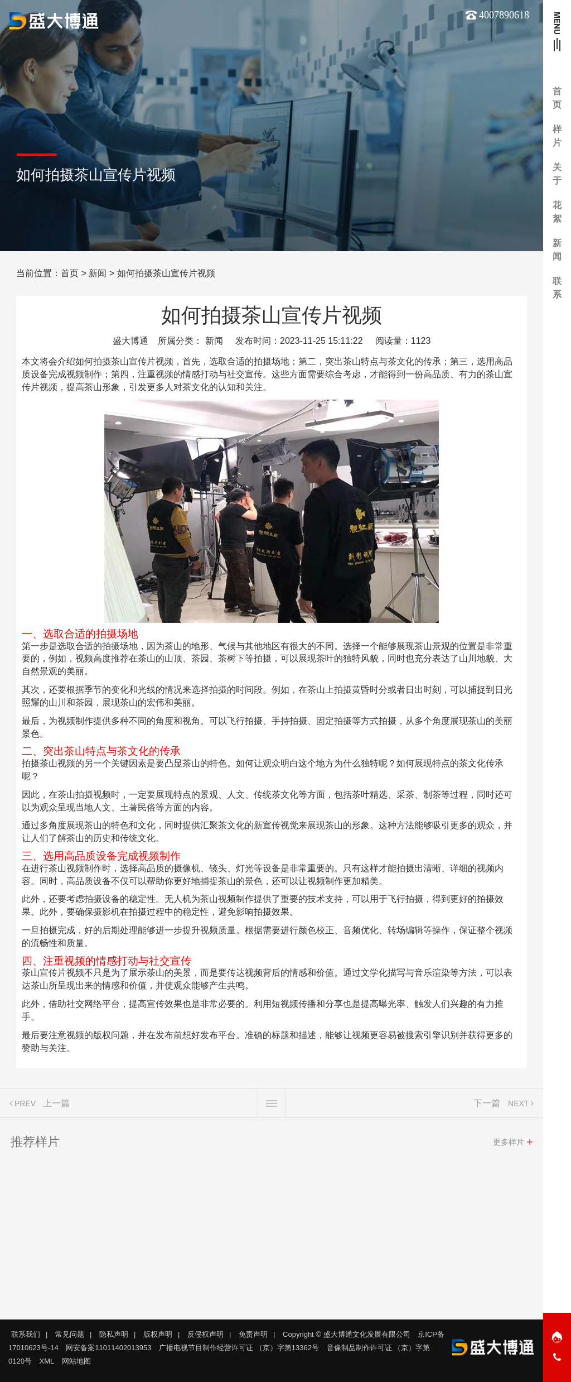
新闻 (98, 273)
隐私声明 (113, 1334)
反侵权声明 (205, 1334)
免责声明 (253, 1334)
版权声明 (157, 1334)
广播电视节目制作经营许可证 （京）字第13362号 (239, 1347)
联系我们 (25, 1334)
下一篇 (486, 1107)
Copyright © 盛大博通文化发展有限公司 (346, 1334)
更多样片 (508, 1146)
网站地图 (76, 1361)
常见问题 (69, 1334)
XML (47, 1361)
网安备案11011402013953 (108, 1347)
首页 (70, 273)
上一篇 (56, 1107)
